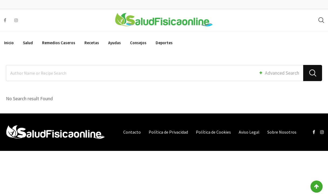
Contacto (132, 132)
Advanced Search (279, 73)
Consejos (138, 42)
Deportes (164, 42)
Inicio (9, 42)
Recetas (91, 42)
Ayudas (114, 42)
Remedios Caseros (58, 42)
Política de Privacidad (168, 132)
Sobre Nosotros (281, 132)
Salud (28, 42)
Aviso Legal (249, 132)
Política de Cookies (213, 132)
